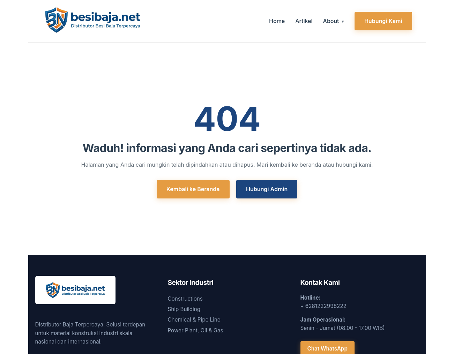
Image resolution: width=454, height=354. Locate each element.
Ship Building (184, 309)
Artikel (303, 20)
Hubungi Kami (383, 20)
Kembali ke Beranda (193, 189)
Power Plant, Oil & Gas (195, 330)
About (331, 20)
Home (277, 20)
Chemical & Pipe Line (194, 319)
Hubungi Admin (267, 189)
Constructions (185, 298)
